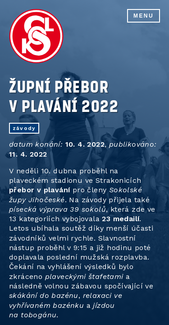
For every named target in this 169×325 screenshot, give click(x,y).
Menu (143, 16)
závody (24, 128)
